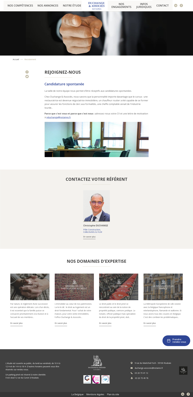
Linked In (176, 5)
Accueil (16, 59)
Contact (165, 5)
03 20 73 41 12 (141, 373)
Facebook (181, 5)
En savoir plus (89, 237)
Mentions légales (95, 394)
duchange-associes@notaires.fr (149, 368)
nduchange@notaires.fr (58, 117)
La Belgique (77, 394)
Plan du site (113, 394)
